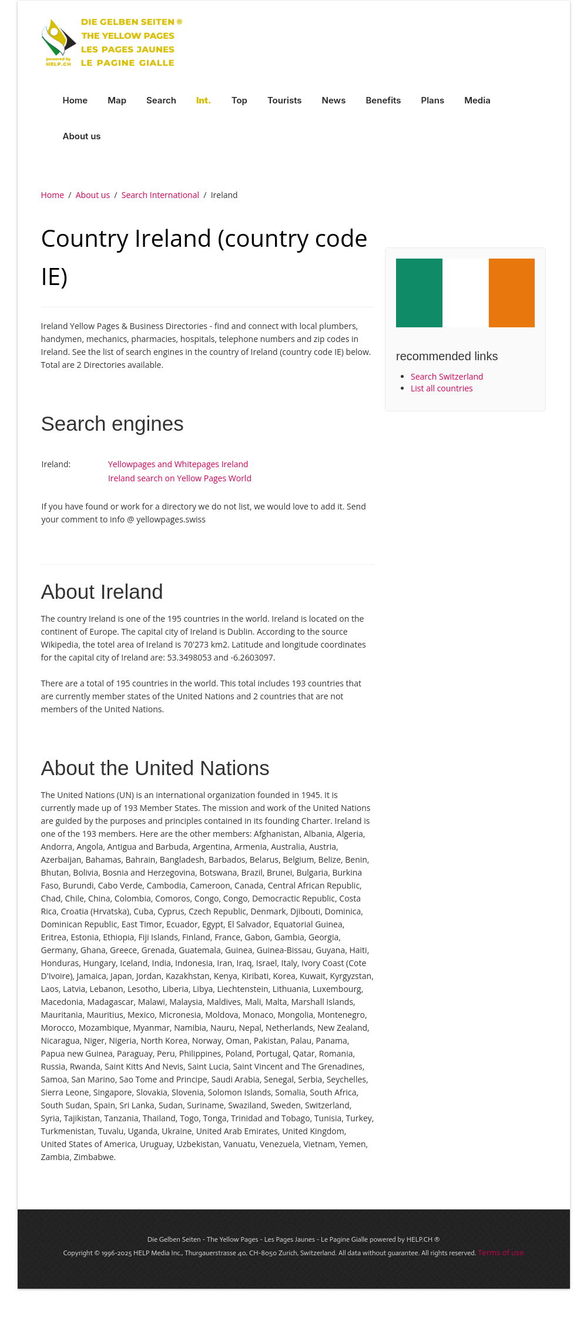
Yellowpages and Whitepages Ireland (178, 464)
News (334, 100)
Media (477, 100)
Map (117, 100)
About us (82, 136)
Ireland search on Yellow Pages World (179, 478)
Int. (204, 100)
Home (75, 100)
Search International (160, 194)
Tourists (284, 100)
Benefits (383, 100)
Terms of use (501, 1252)
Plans (433, 100)
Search (161, 100)
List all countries (442, 388)
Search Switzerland (447, 376)
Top (239, 100)
